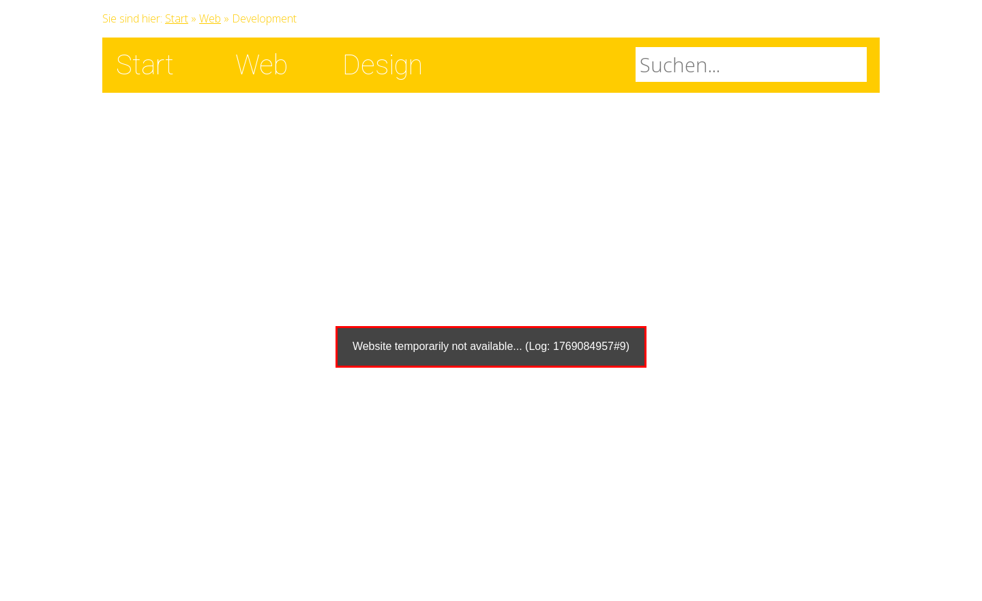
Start (176, 18)
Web (210, 18)
